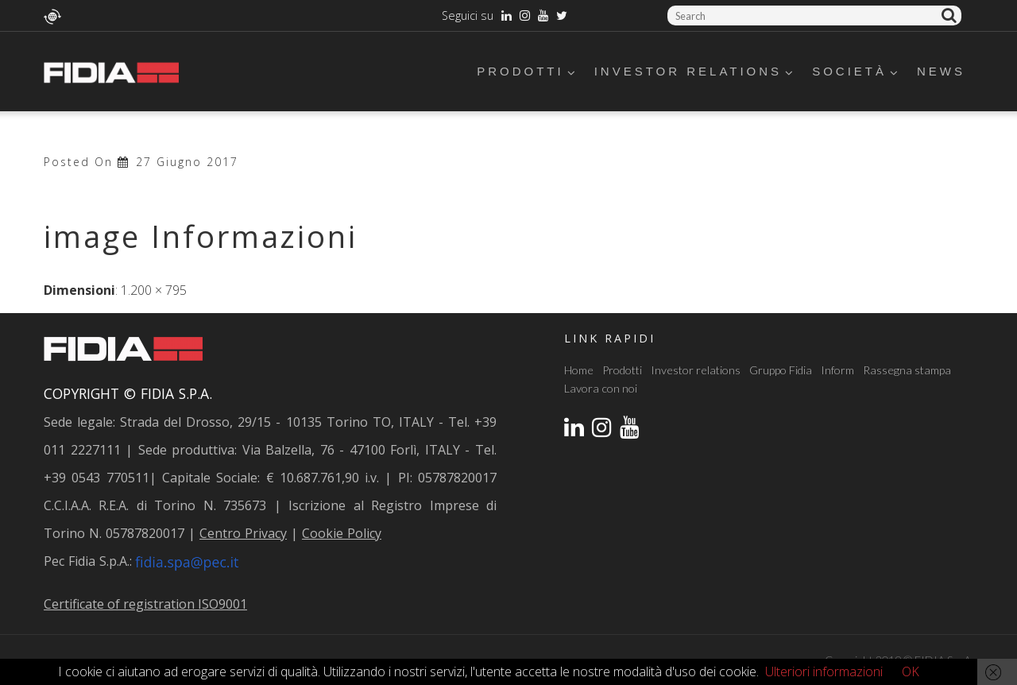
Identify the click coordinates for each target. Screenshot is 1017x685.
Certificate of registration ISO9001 (145, 604)
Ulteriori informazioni (824, 671)
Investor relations (695, 71)
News (941, 71)
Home (579, 370)
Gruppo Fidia (780, 370)
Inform (837, 370)
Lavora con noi (600, 388)
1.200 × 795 (154, 290)
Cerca (951, 15)
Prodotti (527, 71)
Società (856, 71)
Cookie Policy (341, 533)
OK (910, 671)
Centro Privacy (243, 533)
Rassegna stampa (907, 370)
